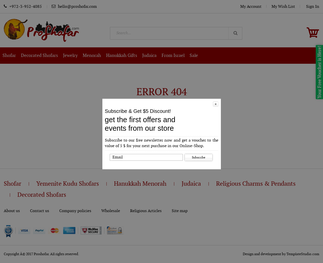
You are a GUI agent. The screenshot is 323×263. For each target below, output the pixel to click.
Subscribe (198, 157)
